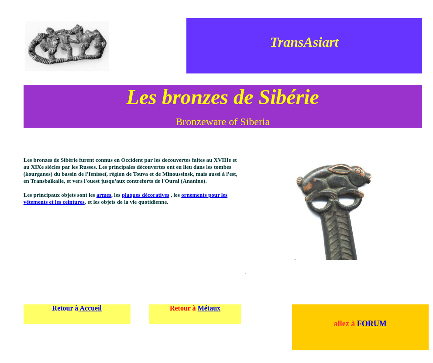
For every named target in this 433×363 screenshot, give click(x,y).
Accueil (90, 308)
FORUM (372, 323)
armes (103, 195)
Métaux (209, 308)
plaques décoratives (145, 195)
